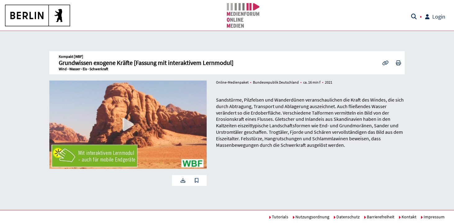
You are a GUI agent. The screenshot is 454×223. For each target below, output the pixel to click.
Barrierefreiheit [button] (379, 217)
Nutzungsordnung (310, 217)
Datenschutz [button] (346, 217)
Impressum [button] (432, 217)
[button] (38, 15)
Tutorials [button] (278, 217)
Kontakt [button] (407, 217)
